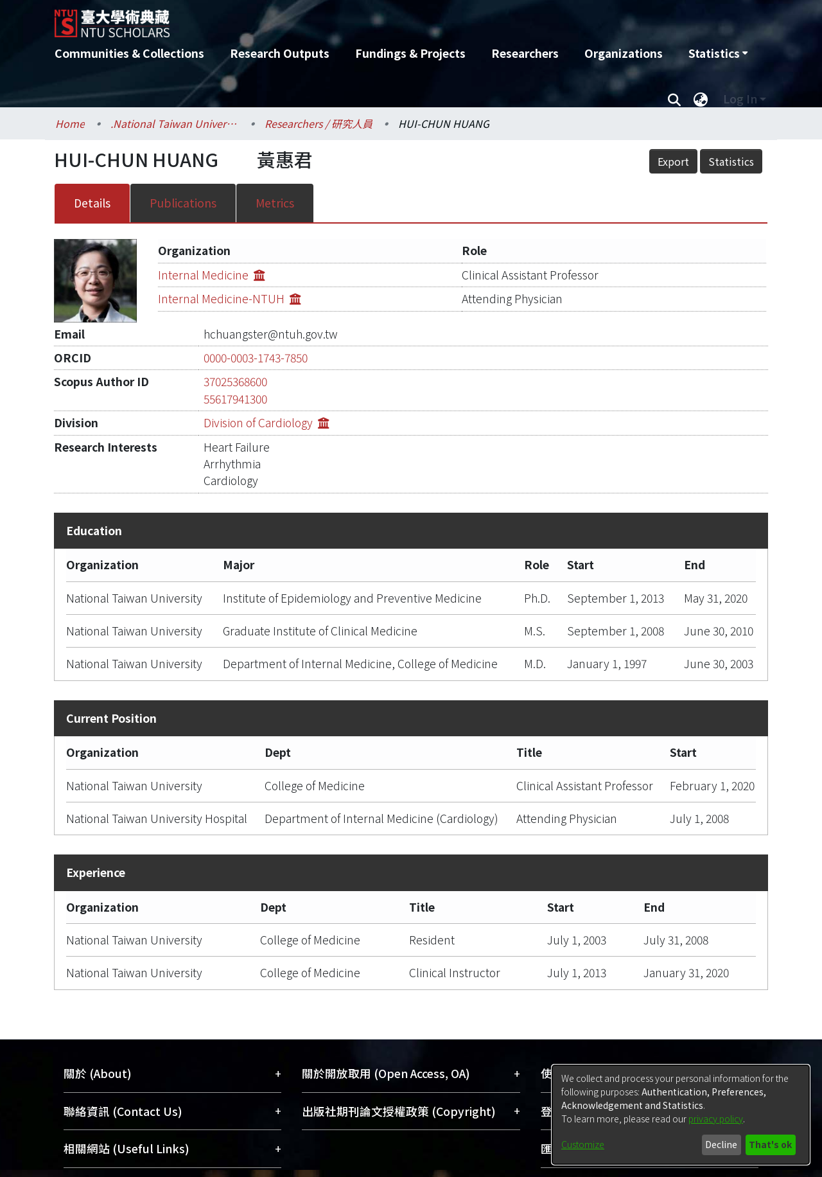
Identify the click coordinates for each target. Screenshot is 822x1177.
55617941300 (235, 399)
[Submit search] (674, 99)
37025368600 (235, 381)
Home (70, 123)
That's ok (770, 1144)
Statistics (731, 161)
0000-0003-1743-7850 (256, 358)
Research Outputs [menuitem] (279, 53)
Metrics (275, 203)
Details (92, 203)
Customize (582, 1144)
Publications (183, 203)
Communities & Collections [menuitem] (129, 53)
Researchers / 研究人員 (318, 123)
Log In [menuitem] (740, 99)
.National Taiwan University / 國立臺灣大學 (174, 123)
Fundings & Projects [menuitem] (410, 53)
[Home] (342, 18)
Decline (721, 1144)
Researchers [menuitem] (525, 53)
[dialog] (680, 1114)
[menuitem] (718, 53)
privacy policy (715, 1118)
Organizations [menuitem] (623, 53)
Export (673, 161)
